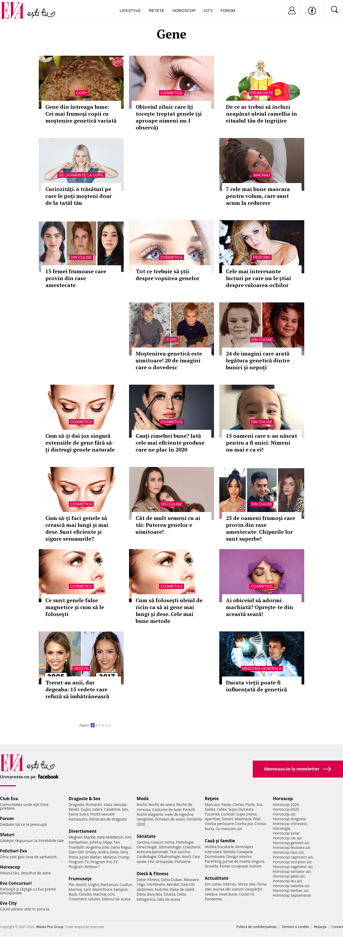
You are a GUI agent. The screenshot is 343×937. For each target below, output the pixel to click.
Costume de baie (166, 809)
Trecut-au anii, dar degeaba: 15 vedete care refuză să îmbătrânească (77, 689)
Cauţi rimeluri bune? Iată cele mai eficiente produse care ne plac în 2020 (170, 442)
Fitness (153, 879)
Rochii (81, 884)
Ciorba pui (244, 823)
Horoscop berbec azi (290, 890)
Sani (87, 889)
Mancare (212, 804)
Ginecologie (147, 846)
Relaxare (191, 879)
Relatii (73, 809)
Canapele (245, 851)
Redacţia (320, 927)
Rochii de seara (162, 804)
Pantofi (189, 809)
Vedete (81, 668)
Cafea (221, 809)
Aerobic (173, 884)
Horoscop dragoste (289, 818)
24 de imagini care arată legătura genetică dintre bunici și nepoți (258, 360)
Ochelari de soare (170, 819)
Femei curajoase (234, 866)
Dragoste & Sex (84, 798)
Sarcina (143, 842)
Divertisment (82, 831)
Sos (259, 804)
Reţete (212, 798)
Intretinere (156, 884)
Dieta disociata (149, 894)
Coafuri (126, 884)
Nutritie (161, 889)
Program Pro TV (104, 861)
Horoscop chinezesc (290, 823)
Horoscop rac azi (287, 837)
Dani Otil (76, 851)
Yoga (141, 884)
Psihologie (185, 842)
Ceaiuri (157, 842)
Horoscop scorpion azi (292, 861)
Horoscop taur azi (288, 852)
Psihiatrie (183, 861)
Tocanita (212, 814)
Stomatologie (169, 846)
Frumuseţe (261, 93)
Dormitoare (215, 856)
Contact (337, 927)
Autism (255, 866)
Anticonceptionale (152, 851)
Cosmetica (171, 93)
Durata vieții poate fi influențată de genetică (256, 686)
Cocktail (227, 814)
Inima (169, 842)
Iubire (97, 809)
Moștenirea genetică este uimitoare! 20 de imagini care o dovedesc (169, 360)
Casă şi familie (220, 841)
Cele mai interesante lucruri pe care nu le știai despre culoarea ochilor (258, 278)
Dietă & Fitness (153, 874)
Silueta (169, 894)
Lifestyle (130, 10)
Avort (186, 856)
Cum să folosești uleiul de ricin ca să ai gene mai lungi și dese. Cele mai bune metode (169, 610)
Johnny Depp (101, 842)
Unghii (93, 884)
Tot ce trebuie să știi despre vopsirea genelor (167, 275)
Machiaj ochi (104, 894)
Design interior (239, 856)
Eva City (8, 903)
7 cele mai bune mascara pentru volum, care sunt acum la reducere (258, 195)
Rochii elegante (150, 814)
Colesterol (191, 846)
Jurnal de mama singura (243, 861)
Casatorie (112, 809)
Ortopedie (164, 861)
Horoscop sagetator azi (293, 866)
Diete (141, 879)
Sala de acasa (168, 899)
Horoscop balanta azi (291, 885)
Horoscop (184, 10)
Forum (228, 10)
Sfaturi (7, 835)
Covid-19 (246, 894)
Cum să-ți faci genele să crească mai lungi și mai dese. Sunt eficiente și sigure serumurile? (76, 528)
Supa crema (246, 814)
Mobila (229, 851)
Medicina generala (261, 668)
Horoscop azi (284, 814)
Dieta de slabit (182, 889)
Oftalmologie (169, 856)
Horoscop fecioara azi (291, 847)
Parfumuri (109, 884)
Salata (210, 809)
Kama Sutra (78, 814)
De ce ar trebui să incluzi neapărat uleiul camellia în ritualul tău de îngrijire (261, 113)
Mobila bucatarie (219, 846)
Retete (156, 10)
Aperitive (212, 818)
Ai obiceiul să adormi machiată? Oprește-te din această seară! (259, 607)
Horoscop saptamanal (292, 895)
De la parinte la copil (81, 175)
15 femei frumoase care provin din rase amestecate (75, 278)
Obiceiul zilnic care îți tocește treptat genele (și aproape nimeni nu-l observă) (169, 117)
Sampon (120, 889)
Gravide (211, 866)
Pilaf (256, 818)
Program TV (78, 861)
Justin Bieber (90, 857)
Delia (114, 851)
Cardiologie (146, 856)
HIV (151, 861)
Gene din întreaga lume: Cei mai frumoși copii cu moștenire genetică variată (81, 113)
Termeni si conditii (295, 927)
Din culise (81, 257)
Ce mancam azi (229, 828)
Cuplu (86, 809)
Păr (71, 884)
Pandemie (213, 898)
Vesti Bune (228, 894)
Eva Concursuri (16, 883)
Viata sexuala (115, 804)
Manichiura (102, 889)
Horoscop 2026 (286, 804)
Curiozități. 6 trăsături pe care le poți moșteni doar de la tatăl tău (78, 195)
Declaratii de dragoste (108, 819)
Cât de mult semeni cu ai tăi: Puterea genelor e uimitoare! (168, 524)
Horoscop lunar (286, 833)
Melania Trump (116, 857)
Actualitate (216, 878)
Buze (72, 894)
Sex (125, 809)
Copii (81, 93)
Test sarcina (179, 851)
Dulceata (245, 809)
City (208, 10)
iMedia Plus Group (49, 927)
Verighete (145, 819)
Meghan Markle (82, 837)
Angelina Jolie (97, 847)
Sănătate (146, 836)
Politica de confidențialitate (257, 927)
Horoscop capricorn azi (293, 857)
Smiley (91, 851)
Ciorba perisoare (219, 823)
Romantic (94, 804)
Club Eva (9, 798)
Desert (227, 818)
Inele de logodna (179, 814)
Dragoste (76, 804)
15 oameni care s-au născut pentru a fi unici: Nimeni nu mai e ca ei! (261, 442)
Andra (103, 851)
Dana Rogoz (121, 847)
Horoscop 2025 (286, 809)
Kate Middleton (110, 837)
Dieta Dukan (171, 879)
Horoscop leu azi (287, 880)
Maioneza (243, 818)
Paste (226, 804)
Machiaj (262, 175)
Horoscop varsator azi (292, 871)
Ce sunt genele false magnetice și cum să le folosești (74, 607)
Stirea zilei (246, 884)
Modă (143, 798)
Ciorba (238, 804)
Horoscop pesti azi (289, 876)
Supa (232, 809)
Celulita (85, 894)
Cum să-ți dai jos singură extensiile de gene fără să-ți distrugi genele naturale (80, 442)
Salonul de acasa (116, 898)
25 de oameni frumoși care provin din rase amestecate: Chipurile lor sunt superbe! (260, 528)
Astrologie (281, 828)
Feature (261, 257)
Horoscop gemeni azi (291, 842)
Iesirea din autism (228, 889)
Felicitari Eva (13, 851)
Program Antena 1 (84, 866)
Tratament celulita (84, 898)
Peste (250, 804)
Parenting (213, 861)
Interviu (229, 884)
